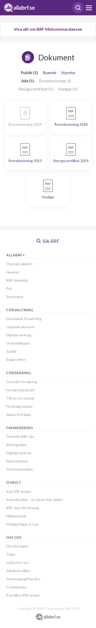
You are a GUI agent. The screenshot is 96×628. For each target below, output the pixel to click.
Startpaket (15, 296)
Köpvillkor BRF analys (23, 595)
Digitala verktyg (18, 335)
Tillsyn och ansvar (20, 398)
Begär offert (16, 359)
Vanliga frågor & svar (22, 524)
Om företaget (17, 546)
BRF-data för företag (22, 508)
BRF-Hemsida (17, 280)
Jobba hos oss (17, 562)
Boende (49, 72)
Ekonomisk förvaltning (23, 318)
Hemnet (12, 272)
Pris (9, 288)
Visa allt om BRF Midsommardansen (48, 29)
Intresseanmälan (19, 469)
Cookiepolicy (16, 587)
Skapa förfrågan (18, 414)
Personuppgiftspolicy (23, 579)
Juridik (11, 351)
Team (10, 554)
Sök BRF (48, 241)
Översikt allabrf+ (19, 264)
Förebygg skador (19, 406)
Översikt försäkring (21, 382)
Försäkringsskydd (20, 390)
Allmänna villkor (18, 570)
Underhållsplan (18, 343)
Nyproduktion (17, 461)
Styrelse (68, 72)
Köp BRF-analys (18, 491)
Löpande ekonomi (20, 327)
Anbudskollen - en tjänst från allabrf (34, 499)
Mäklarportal (16, 516)
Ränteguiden (16, 444)
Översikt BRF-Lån (20, 436)
